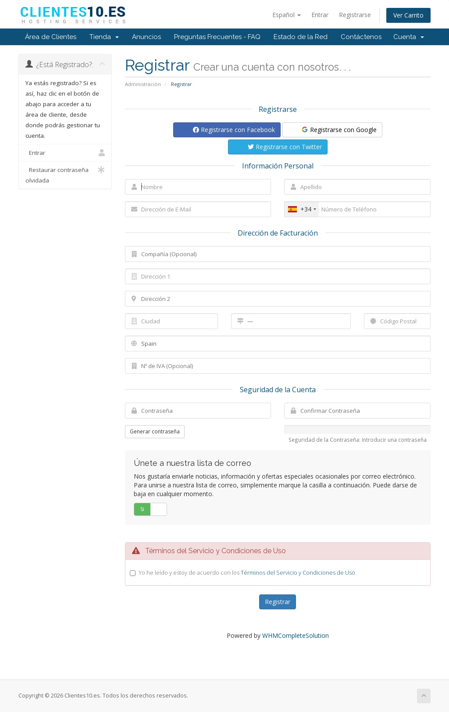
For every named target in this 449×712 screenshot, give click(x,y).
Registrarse (355, 15)
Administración (143, 84)
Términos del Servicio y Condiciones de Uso (298, 572)
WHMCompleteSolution (295, 635)
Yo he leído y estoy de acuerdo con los (247, 572)
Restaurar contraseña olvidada (65, 174)
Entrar (319, 15)
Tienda (104, 37)
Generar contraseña (155, 431)
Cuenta (408, 37)
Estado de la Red (301, 37)
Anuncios (146, 37)
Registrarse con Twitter (285, 147)
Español (286, 15)
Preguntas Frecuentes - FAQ (217, 37)
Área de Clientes (50, 37)
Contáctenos (361, 37)
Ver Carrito (408, 15)
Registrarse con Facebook (234, 129)
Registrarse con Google (339, 129)
